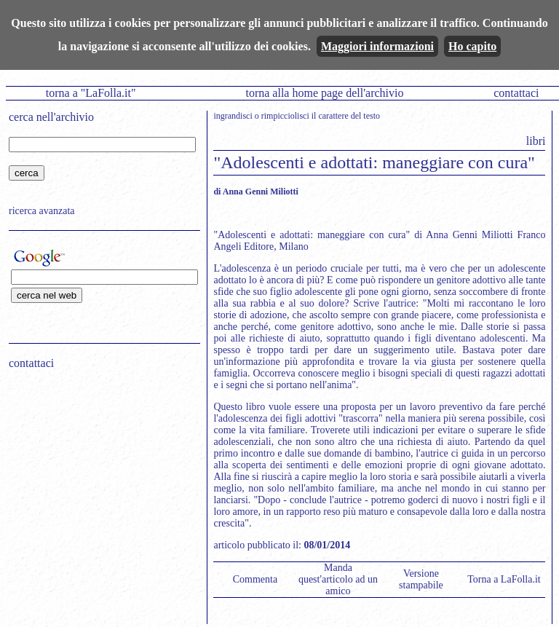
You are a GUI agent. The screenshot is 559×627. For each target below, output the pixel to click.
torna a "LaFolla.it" (91, 93)
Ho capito (472, 46)
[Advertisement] (100, 474)
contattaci (516, 93)
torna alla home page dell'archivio (324, 93)
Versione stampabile (421, 579)
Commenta (255, 579)
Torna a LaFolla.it (504, 579)
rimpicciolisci (285, 116)
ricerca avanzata (42, 210)
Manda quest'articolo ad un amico (338, 579)
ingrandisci (232, 116)
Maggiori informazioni (377, 46)
